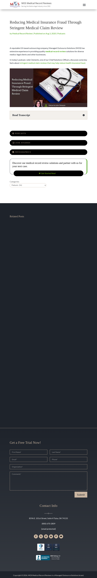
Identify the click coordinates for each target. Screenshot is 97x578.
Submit (81, 494)
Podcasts (61, 33)
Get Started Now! (48, 173)
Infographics (23, 152)
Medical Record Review (22, 33)
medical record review (55, 51)
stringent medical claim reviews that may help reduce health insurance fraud (52, 63)
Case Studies (22, 143)
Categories (14, 181)
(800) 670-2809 (48, 523)
